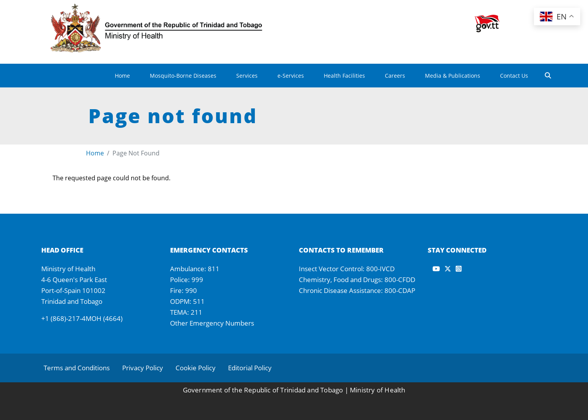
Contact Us (514, 75)
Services (247, 75)
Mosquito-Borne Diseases (183, 75)
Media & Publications (452, 75)
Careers (395, 75)
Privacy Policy (142, 367)
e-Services (290, 75)
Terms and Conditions (77, 367)
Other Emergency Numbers (212, 323)
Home (122, 75)
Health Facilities (344, 75)
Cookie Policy (196, 367)
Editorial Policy (250, 367)
